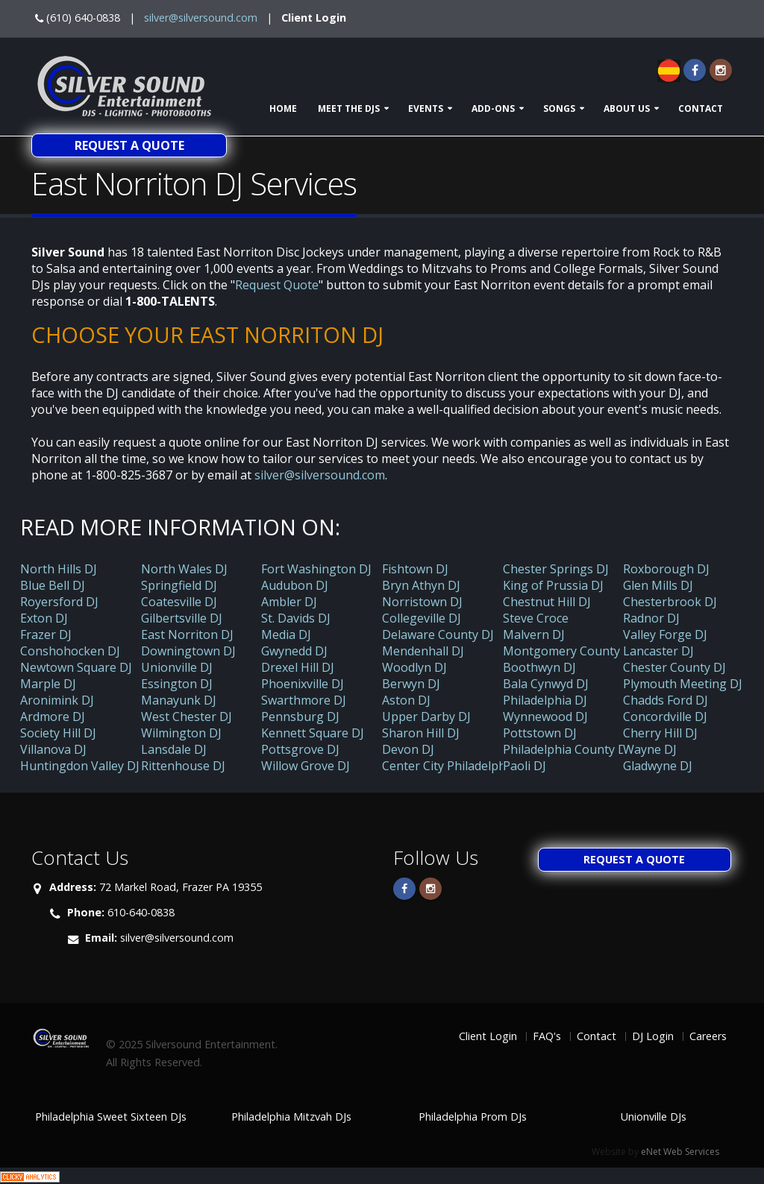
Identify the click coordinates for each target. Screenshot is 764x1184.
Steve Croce (536, 618)
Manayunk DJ (178, 700)
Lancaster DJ (658, 651)
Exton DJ (44, 618)
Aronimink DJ (57, 700)
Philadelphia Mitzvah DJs (291, 1116)
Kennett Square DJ (312, 733)
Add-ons (493, 108)
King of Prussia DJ (553, 585)
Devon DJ (408, 749)
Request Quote (277, 285)
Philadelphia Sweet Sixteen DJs (111, 1116)
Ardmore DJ (52, 716)
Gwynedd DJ (294, 651)
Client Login (313, 17)
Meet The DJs (349, 108)
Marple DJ (48, 684)
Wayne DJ (650, 749)
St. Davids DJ (296, 618)
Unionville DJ (177, 667)
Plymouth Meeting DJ (682, 684)
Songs (559, 108)
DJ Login (653, 1036)
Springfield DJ (179, 585)
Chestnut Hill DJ (547, 601)
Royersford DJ (59, 601)
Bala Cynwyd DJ (546, 684)
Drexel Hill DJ (297, 667)
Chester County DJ (674, 667)
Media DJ (286, 634)
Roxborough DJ (666, 569)
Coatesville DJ (179, 601)
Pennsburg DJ (300, 716)
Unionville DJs (653, 1116)
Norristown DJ (422, 601)
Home (283, 108)
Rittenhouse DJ (183, 766)
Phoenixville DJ (302, 684)
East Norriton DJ (187, 634)
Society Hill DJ (58, 733)
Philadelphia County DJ (566, 749)
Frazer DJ (46, 634)
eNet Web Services (680, 1151)
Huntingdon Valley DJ (80, 766)
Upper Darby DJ (426, 716)
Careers (708, 1036)
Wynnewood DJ (545, 716)
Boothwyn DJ (539, 667)
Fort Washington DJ (316, 569)
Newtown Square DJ (76, 667)
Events (425, 108)
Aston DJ (406, 700)
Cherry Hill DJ (660, 733)
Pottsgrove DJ (300, 749)
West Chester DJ (186, 716)
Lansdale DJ (174, 749)
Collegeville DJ (421, 618)
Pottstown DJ (540, 733)
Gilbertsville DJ (181, 618)
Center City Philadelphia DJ (456, 766)
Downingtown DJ (188, 651)
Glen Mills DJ (658, 585)
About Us (627, 108)
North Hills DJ (58, 569)
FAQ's (547, 1036)
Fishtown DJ (415, 569)
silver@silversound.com (200, 17)
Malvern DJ (534, 634)
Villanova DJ (53, 749)
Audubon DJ (294, 585)
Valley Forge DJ (665, 634)
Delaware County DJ (438, 634)
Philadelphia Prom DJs (473, 1116)
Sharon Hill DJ (421, 733)
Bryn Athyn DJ (421, 585)
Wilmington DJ (181, 733)
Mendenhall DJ (423, 651)
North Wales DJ (184, 569)
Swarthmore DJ (303, 700)
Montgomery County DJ (569, 651)
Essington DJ (177, 684)
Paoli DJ (524, 766)
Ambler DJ (289, 601)
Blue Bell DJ (52, 585)
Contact (700, 108)
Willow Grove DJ (305, 766)
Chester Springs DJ (556, 569)
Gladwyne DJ (657, 766)
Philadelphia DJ (545, 700)
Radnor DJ (651, 618)
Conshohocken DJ (70, 651)
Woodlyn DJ (414, 667)
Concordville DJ (665, 716)
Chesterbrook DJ (670, 601)
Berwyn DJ (411, 684)
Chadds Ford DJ (665, 700)
